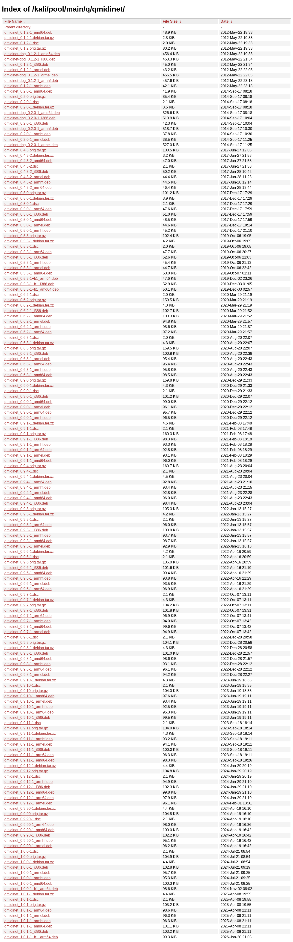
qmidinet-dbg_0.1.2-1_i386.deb (30, 59)
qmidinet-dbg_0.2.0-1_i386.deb (30, 118)
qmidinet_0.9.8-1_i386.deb (26, 653)
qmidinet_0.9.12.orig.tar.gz (26, 771)
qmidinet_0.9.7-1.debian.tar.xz (29, 600)
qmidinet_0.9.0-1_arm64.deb (28, 412)
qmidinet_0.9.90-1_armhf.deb (28, 841)
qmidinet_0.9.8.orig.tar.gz (25, 642)
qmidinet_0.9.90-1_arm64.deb (28, 825)
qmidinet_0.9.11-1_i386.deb (27, 750)
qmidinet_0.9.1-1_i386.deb (26, 439)
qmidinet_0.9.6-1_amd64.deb (28, 573)
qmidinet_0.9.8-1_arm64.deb (28, 669)
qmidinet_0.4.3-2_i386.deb (26, 172)
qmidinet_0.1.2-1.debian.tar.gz (29, 38)
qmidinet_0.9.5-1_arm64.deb (28, 525)
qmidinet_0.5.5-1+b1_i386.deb (29, 284)
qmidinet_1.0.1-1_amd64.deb (28, 926)
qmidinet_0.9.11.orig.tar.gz (26, 728)
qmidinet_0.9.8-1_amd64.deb (28, 659)
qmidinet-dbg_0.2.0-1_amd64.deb (32, 113)
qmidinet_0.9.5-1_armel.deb (27, 546)
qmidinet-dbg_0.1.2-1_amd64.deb (32, 54)
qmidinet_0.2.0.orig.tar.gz (25, 97)
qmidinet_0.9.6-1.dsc (21, 557)
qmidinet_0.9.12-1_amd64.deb (29, 792)
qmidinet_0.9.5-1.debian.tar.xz (29, 514)
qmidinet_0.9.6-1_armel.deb (27, 584)
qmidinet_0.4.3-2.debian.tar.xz (29, 155)
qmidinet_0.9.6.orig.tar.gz (25, 562)
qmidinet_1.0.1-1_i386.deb (26, 931)
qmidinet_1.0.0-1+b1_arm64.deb (31, 889)
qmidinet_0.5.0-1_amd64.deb (28, 220)
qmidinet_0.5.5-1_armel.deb (27, 268)
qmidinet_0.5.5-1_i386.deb (26, 257)
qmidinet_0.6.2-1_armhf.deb (27, 327)
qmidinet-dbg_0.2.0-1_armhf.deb (31, 129)
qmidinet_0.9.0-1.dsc (21, 391)
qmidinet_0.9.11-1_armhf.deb (28, 739)
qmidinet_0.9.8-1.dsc (21, 637)
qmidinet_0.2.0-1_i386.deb (26, 123)
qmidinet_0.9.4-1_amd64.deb (28, 498)
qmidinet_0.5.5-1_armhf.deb (27, 263)
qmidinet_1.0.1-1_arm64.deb (28, 910)
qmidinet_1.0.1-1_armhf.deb (27, 921)
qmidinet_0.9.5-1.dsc (21, 519)
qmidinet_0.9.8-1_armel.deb (27, 675)
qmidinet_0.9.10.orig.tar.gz (26, 691)
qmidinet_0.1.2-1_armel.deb (27, 70)
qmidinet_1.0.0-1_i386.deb (26, 867)
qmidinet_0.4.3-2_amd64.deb (28, 161)
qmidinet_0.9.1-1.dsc (21, 428)
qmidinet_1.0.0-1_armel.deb (27, 873)
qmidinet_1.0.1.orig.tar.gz (25, 905)
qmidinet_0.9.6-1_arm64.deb (28, 589)
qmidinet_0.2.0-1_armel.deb (27, 139)
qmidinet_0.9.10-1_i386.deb (27, 717)
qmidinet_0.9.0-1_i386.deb (26, 396)
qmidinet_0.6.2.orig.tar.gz (25, 300)
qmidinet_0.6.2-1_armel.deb (27, 321)
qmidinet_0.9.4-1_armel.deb (27, 493)
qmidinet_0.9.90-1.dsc (22, 819)
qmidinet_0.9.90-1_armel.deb (28, 846)
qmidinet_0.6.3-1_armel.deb (27, 359)
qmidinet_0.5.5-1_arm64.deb (28, 252)
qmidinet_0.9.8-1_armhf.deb (27, 664)
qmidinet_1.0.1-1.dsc (21, 899)
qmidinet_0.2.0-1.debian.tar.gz (29, 107)
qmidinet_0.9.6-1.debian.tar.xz (29, 552)
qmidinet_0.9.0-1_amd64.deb (28, 402)
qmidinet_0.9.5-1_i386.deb (26, 530)
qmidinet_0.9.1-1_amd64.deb (28, 461)
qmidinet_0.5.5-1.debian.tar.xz (29, 241)
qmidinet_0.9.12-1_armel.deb (28, 803)
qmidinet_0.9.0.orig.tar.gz (25, 380)
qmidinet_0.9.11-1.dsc (22, 723)
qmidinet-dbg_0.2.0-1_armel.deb (31, 145)
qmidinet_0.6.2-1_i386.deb (26, 311)
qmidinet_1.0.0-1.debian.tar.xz (29, 862)
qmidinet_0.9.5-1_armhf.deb (27, 535)
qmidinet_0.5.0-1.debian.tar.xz (29, 198)
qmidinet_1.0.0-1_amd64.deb (28, 883)
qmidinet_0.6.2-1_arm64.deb (28, 332)
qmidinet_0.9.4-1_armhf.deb (27, 487)
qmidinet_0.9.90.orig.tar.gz (26, 814)
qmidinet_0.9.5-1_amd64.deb (28, 541)
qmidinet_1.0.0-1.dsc (21, 851)
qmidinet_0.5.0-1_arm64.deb (28, 209)
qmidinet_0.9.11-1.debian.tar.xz (30, 733)
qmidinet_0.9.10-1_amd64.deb (29, 696)
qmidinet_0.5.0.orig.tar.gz (25, 193)
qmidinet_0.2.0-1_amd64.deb (28, 91)
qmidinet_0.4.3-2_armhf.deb (27, 182)
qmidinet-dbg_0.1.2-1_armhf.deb (31, 81)
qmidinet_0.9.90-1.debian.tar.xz (30, 808)
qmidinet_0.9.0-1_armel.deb (27, 407)
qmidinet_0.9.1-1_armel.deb (27, 455)
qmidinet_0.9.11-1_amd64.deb (29, 760)
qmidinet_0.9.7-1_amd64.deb (28, 627)
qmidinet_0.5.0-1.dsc (21, 204)
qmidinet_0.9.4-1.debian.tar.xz (29, 477)
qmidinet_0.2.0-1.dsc (21, 102)
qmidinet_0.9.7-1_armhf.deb (27, 621)
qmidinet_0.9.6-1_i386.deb (26, 568)
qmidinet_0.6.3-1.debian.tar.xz (29, 343)
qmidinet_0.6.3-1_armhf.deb (27, 370)
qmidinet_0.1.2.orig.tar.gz (25, 48)
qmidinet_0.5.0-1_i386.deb (26, 214)
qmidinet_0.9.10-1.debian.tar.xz (30, 680)
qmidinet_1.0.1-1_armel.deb (27, 916)
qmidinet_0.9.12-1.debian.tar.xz (30, 766)
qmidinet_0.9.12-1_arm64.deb (28, 798)
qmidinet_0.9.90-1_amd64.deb (29, 830)
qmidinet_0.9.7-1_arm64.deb (28, 616)
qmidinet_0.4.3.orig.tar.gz (25, 150)
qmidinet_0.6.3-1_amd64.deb (28, 375)
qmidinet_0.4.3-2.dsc (21, 166)
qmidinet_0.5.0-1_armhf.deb (27, 230)
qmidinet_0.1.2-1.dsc (21, 43)
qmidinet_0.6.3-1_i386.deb (26, 353)
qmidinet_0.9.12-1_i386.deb (27, 787)
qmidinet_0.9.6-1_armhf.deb (27, 578)
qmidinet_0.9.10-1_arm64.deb (28, 712)
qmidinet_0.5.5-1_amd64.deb (28, 273)
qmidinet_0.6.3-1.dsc (21, 338)
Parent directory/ (17, 27)
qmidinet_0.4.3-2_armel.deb (27, 177)
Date (225, 21)
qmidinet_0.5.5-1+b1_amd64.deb (31, 289)
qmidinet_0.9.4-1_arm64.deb (28, 482)
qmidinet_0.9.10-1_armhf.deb (28, 707)
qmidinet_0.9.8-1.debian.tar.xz (29, 648)
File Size (170, 21)
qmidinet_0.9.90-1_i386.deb (27, 835)
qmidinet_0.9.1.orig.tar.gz (25, 434)
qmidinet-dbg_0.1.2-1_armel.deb (31, 75)
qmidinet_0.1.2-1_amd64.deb (28, 32)
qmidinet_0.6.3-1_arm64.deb (28, 364)
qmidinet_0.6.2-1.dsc (21, 295)
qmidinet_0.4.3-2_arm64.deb (28, 188)
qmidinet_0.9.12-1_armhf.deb (28, 782)
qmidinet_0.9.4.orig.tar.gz (25, 466)
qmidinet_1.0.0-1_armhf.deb (27, 878)
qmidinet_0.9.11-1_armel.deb (28, 744)
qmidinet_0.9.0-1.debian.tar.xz (29, 386)
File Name (13, 21)
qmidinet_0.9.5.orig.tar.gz (25, 509)
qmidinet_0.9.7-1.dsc (21, 594)
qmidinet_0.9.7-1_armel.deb (27, 632)
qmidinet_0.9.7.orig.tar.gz (25, 605)
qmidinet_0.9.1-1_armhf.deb (27, 444)
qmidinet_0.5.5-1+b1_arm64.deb (31, 278)
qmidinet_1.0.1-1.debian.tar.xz (29, 894)
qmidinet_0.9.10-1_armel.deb (28, 701)
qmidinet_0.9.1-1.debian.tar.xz (29, 423)
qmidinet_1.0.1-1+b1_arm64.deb (31, 937)
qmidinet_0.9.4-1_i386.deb (26, 503)
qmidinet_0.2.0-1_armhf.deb (27, 134)
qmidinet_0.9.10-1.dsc (22, 685)
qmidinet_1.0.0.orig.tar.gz (25, 857)
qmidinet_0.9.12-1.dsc (22, 776)
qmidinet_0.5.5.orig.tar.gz (25, 236)
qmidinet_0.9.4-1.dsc (21, 471)
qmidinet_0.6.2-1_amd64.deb (28, 316)
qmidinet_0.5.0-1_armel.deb (27, 225)
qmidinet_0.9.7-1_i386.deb (26, 610)
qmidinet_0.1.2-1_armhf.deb (27, 86)
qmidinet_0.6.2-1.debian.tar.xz (29, 305)
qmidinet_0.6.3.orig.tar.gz (25, 348)
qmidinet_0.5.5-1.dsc (21, 246)
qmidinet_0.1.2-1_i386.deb (26, 64)
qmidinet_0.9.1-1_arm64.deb (28, 450)
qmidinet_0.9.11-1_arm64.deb (28, 755)
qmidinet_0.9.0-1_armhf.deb (27, 418)
